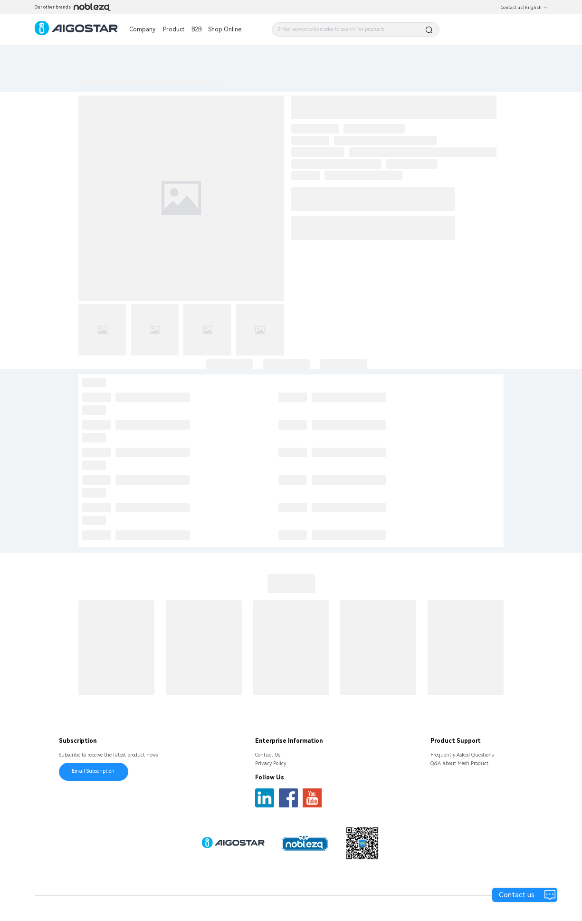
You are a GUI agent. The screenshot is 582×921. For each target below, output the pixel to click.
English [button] (536, 7)
